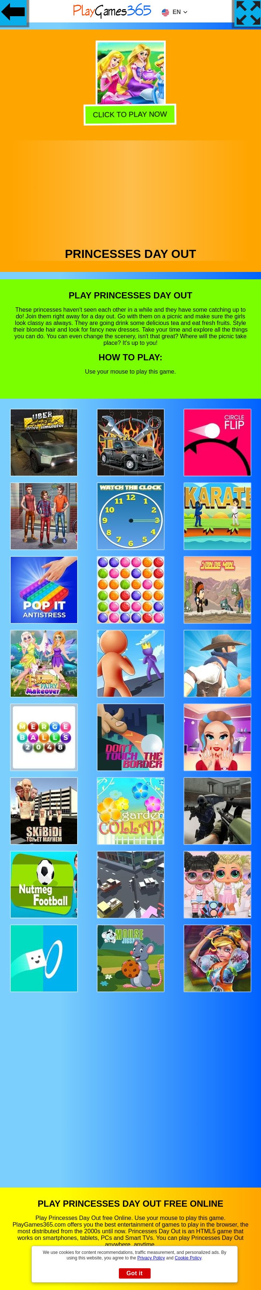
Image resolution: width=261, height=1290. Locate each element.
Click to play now (131, 114)
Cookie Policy (188, 1258)
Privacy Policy (151, 1258)
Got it (134, 1273)
